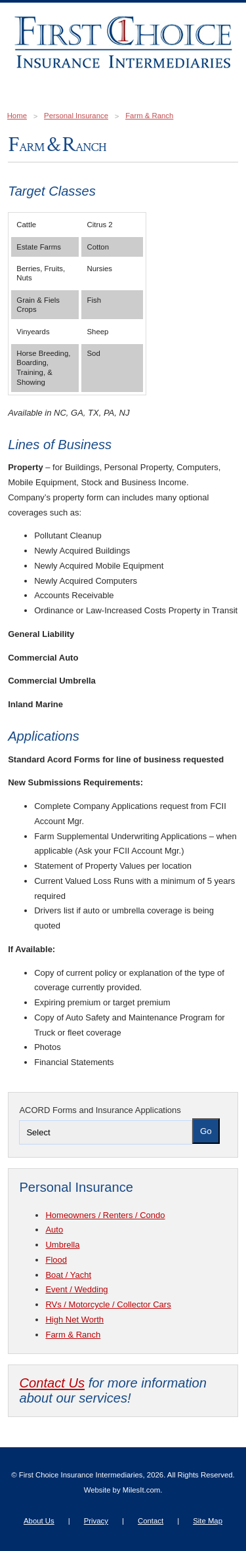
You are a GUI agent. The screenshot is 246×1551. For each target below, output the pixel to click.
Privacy (96, 1521)
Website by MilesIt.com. (123, 1490)
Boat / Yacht (68, 1275)
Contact (150, 1521)
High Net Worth (74, 1319)
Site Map (207, 1521)
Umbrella (62, 1245)
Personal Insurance (76, 116)
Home (17, 116)
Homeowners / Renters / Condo (105, 1215)
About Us (39, 1521)
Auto (54, 1229)
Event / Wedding (76, 1289)
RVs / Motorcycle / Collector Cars (108, 1304)
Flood (56, 1260)
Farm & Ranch (149, 116)
